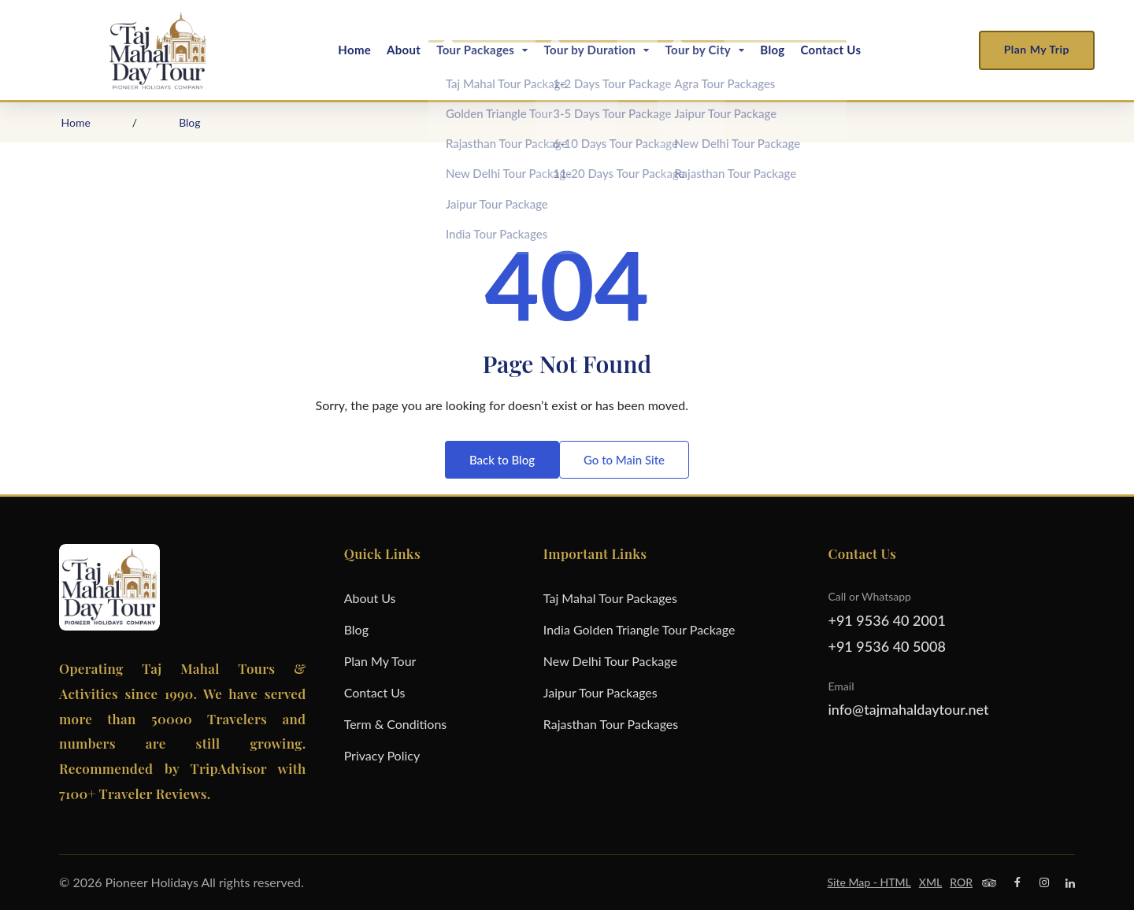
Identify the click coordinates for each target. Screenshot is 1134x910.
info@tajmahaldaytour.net (908, 709)
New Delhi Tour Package (610, 660)
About (404, 50)
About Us (370, 597)
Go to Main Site (624, 460)
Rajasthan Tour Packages (610, 723)
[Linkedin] (1070, 882)
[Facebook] (1017, 882)
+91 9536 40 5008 (886, 646)
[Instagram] (1044, 882)
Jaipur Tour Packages (600, 692)
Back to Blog (502, 460)
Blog (772, 50)
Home (354, 50)
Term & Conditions (395, 723)
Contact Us (830, 50)
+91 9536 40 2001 (886, 620)
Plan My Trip (1036, 49)
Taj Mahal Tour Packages (610, 597)
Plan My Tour (380, 660)
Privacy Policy (382, 755)
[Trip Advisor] (989, 882)
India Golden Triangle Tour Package (639, 629)
